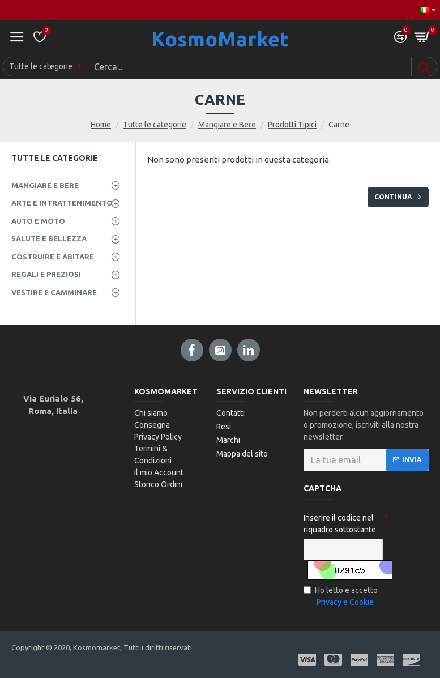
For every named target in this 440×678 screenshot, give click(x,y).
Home (101, 124)
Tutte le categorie (154, 124)
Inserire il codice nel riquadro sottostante (340, 523)
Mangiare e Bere (227, 124)
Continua (393, 197)
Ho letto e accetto (341, 597)
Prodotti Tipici (292, 124)
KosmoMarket (220, 38)
